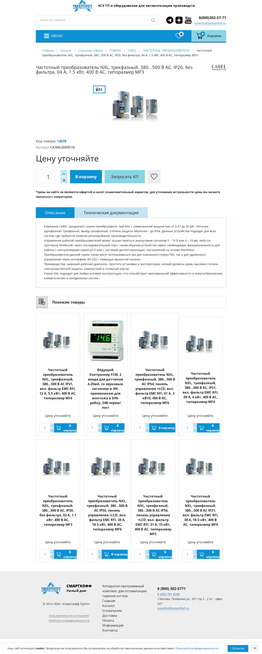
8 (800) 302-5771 (171, 588)
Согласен (238, 648)
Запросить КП (125, 176)
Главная (48, 50)
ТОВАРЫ (115, 50)
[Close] (255, 648)
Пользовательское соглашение (69, 615)
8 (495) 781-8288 (168, 594)
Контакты (110, 630)
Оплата (108, 620)
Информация (112, 625)
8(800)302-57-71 (212, 17)
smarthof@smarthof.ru (210, 23)
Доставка (109, 615)
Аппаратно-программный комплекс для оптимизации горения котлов (124, 591)
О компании (112, 610)
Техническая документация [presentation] (111, 212)
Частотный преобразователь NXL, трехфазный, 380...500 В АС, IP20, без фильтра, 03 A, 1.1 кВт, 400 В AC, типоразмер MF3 (58, 510)
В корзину (86, 176)
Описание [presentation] (55, 212)
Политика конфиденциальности (69, 620)
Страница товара (90, 50)
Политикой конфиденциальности (197, 648)
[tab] (55, 212)
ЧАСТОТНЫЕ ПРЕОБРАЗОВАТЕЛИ (166, 50)
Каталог (65, 50)
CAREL (132, 50)
